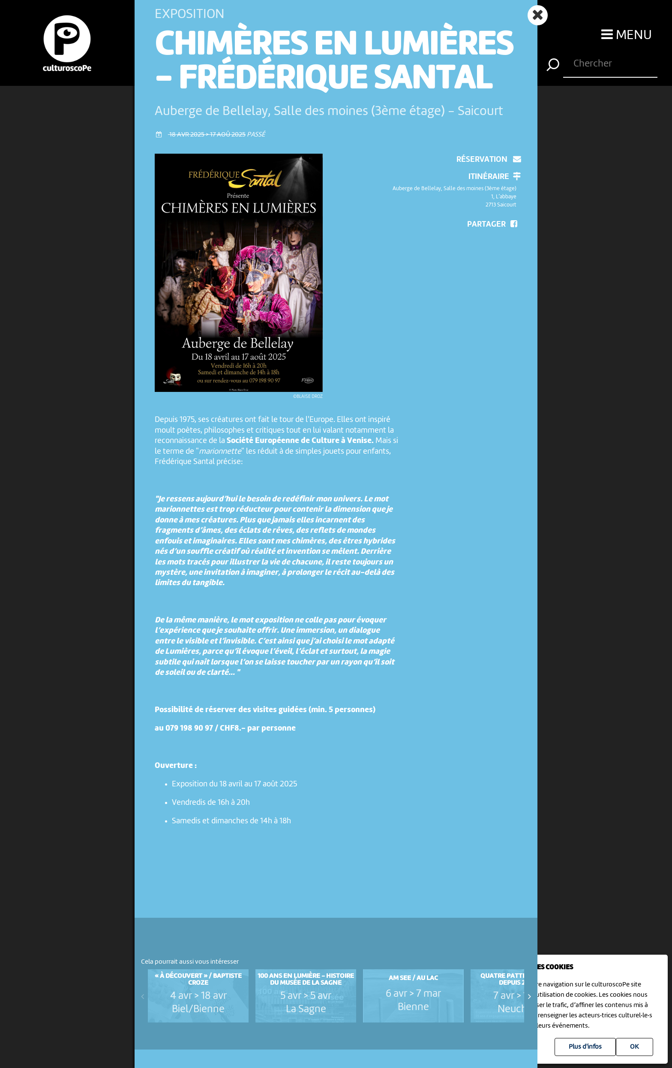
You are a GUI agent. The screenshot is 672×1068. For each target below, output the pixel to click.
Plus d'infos (585, 1047)
